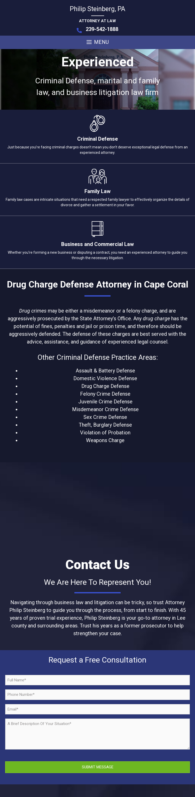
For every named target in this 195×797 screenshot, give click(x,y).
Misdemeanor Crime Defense (105, 409)
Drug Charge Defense (105, 386)
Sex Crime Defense (105, 417)
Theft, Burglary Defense (105, 425)
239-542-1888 (102, 29)
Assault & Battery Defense (105, 371)
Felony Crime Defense (105, 394)
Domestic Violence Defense (105, 378)
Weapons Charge (105, 440)
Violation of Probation (105, 432)
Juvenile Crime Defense (105, 401)
